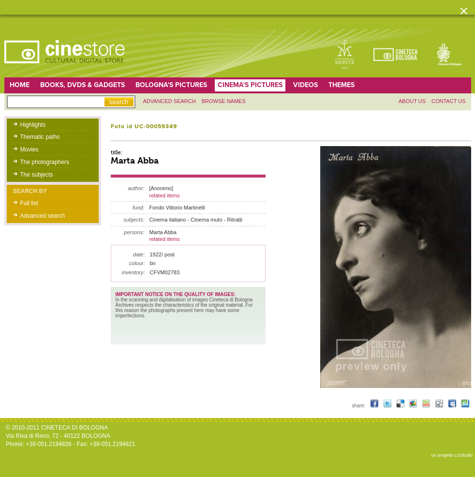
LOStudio (463, 455)
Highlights (33, 124)
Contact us (448, 101)
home (20, 85)
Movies (29, 149)
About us (412, 101)
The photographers (44, 162)
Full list (29, 203)
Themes (341, 85)
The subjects (36, 174)
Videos (305, 85)
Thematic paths (40, 137)
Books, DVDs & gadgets (82, 85)
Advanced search (169, 101)
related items (164, 195)
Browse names (224, 101)
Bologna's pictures (171, 85)
